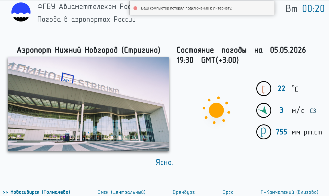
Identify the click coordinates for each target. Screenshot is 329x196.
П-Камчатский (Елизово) (289, 192)
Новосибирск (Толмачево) (39, 192)
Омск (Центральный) (121, 192)
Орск (228, 192)
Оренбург (184, 192)
